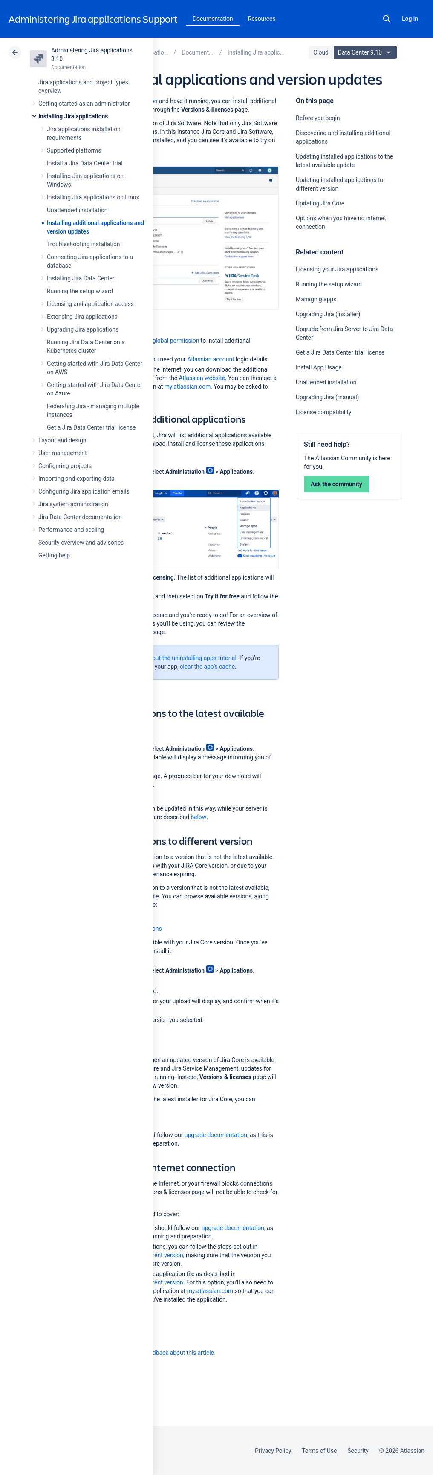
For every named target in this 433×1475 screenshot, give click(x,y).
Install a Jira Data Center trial (84, 163)
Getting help (54, 555)
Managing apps (316, 299)
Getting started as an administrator (84, 103)
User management (62, 453)
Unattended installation (77, 210)
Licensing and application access (90, 303)
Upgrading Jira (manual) (327, 397)
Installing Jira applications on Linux (93, 197)
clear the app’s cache (207, 666)
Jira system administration (73, 504)
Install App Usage (319, 367)
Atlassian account (210, 359)
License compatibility (323, 412)
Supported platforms (74, 150)
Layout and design (62, 440)
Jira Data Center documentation (80, 517)
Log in (410, 18)
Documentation (213, 18)
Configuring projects (65, 465)
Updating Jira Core (320, 203)
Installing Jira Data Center (81, 278)
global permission (176, 340)
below (198, 817)
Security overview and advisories (81, 542)
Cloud (321, 52)
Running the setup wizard (80, 291)
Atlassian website (202, 378)
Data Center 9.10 (366, 52)
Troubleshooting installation (83, 244)
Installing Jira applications (73, 116)
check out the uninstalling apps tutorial (186, 658)
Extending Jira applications (82, 316)
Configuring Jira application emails (84, 491)
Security (358, 1450)
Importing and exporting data (76, 478)
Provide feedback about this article (168, 1352)
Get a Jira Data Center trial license (91, 427)
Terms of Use (319, 1450)
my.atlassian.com (188, 386)
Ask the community (336, 484)
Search (386, 19)
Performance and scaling (71, 529)
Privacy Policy (273, 1450)
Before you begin (318, 118)
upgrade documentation (216, 1135)
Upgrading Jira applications (82, 329)
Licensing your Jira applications (337, 269)
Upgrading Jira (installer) (328, 314)
